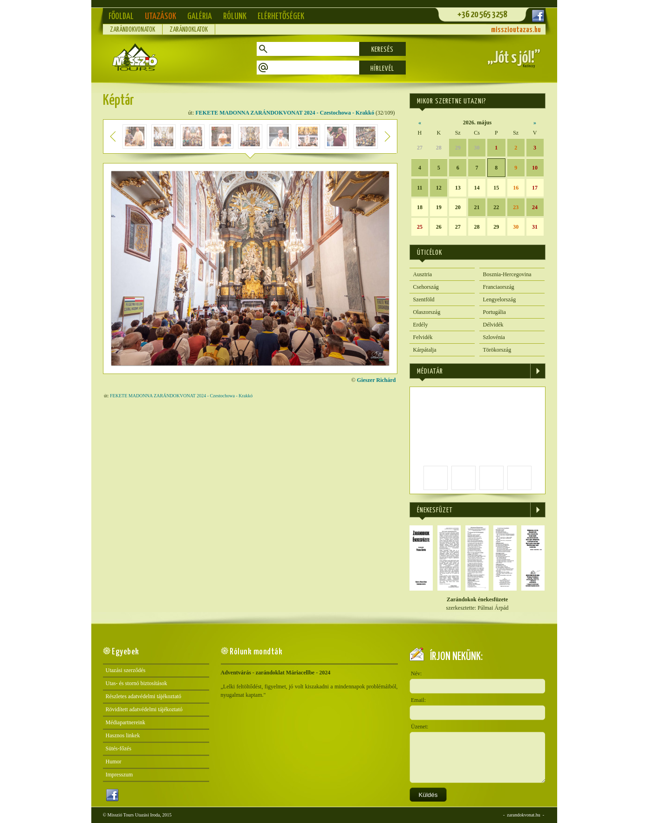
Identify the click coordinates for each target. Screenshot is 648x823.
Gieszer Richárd (376, 380)
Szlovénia (494, 337)
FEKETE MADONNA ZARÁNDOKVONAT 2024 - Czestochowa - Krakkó (285, 112)
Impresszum (119, 774)
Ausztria (422, 274)
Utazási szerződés (126, 670)
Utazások (160, 16)
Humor (114, 761)
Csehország (426, 287)
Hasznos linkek (123, 735)
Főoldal (121, 16)
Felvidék (423, 337)
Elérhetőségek (281, 16)
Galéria (199, 16)
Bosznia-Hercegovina (507, 274)
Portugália (494, 312)
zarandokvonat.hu (523, 814)
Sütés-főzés (118, 748)
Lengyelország (499, 299)
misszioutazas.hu (516, 30)
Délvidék (493, 324)
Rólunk (234, 16)
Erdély (420, 324)
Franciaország (498, 287)
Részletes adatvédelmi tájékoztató (144, 696)
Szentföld (424, 299)
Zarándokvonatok (132, 30)
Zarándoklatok (189, 30)
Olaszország (427, 312)
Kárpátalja (425, 350)
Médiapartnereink (125, 722)
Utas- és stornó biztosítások (136, 683)
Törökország (497, 350)
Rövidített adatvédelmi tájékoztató (144, 709)
